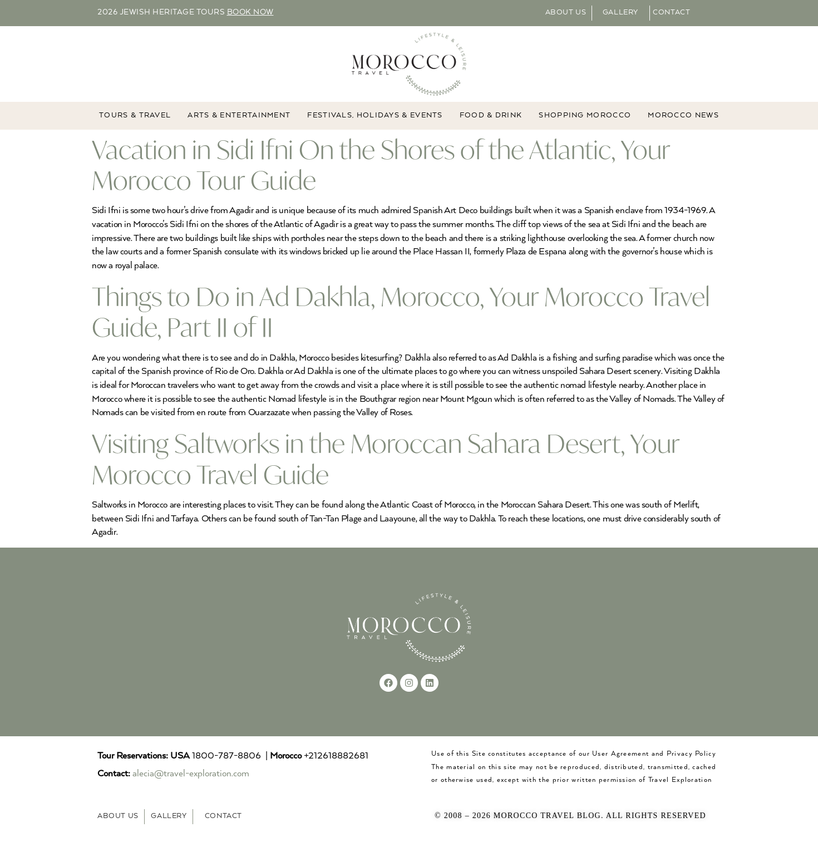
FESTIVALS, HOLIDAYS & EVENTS (374, 115)
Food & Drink (491, 115)
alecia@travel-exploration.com (190, 774)
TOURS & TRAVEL (135, 115)
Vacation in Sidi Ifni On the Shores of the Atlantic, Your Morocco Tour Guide (381, 164)
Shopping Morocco (585, 115)
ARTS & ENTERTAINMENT (239, 115)
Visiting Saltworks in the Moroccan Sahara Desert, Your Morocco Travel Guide (385, 458)
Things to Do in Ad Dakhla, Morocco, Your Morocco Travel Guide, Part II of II (401, 311)
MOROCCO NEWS (683, 115)
